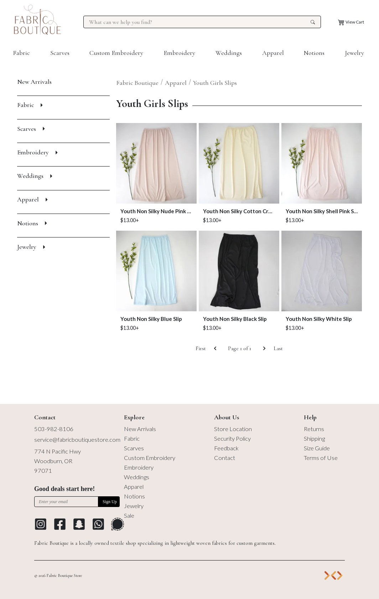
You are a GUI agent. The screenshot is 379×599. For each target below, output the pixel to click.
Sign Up (110, 501)
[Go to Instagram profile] (40, 524)
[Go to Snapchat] (79, 524)
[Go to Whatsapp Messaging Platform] (98, 524)
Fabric (21, 53)
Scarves (59, 53)
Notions (314, 53)
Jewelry (354, 53)
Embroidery (179, 53)
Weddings (229, 53)
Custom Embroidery (116, 53)
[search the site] (313, 22)
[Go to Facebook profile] (59, 524)
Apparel (273, 53)
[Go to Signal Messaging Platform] (117, 524)
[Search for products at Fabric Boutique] (199, 22)
